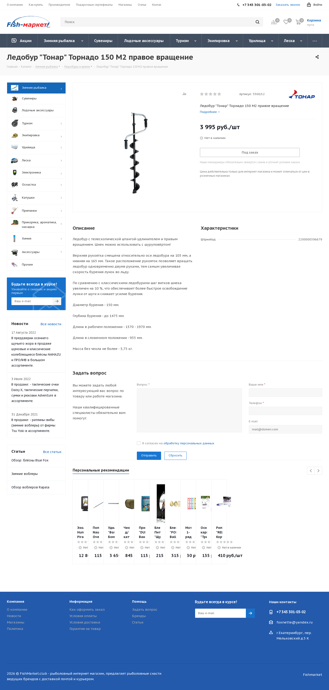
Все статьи (52, 452)
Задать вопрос (144, 609)
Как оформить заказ (87, 609)
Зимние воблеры (24, 474)
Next (318, 471)
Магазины (15, 622)
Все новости (50, 324)
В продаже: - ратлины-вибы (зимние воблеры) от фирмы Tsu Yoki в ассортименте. (33, 425)
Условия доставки (84, 622)
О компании (17, 609)
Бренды (139, 616)
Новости (14, 616)
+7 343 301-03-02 (291, 612)
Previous (311, 471)
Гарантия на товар (85, 628)
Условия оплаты (83, 616)
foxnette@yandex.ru (294, 622)
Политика (15, 628)
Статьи (137, 622)
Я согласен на (178, 443)
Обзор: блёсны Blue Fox (29, 460)
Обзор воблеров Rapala (30, 487)
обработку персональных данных (189, 443)
